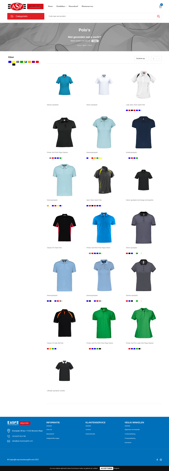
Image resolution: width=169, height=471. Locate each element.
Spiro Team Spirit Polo (95, 201)
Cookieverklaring (130, 438)
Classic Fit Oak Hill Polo (56, 346)
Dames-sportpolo (132, 297)
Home (50, 6)
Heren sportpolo (92, 105)
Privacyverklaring (131, 443)
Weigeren (116, 468)
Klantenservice (87, 6)
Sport (85, 45)
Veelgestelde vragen (53, 443)
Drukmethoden (91, 438)
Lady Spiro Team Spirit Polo (136, 105)
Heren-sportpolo (132, 249)
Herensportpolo (53, 201)
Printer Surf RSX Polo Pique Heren (99, 249)
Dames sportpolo (53, 105)
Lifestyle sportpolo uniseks (57, 394)
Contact (95, 41)
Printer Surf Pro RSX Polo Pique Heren (101, 346)
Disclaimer (128, 447)
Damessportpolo (92, 153)
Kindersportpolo (132, 153)
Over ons (49, 433)
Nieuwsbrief (73, 6)
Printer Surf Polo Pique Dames (59, 153)
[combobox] (100, 16)
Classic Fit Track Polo (55, 249)
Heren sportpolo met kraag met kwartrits (141, 201)
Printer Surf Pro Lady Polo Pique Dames (141, 346)
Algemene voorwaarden (133, 433)
